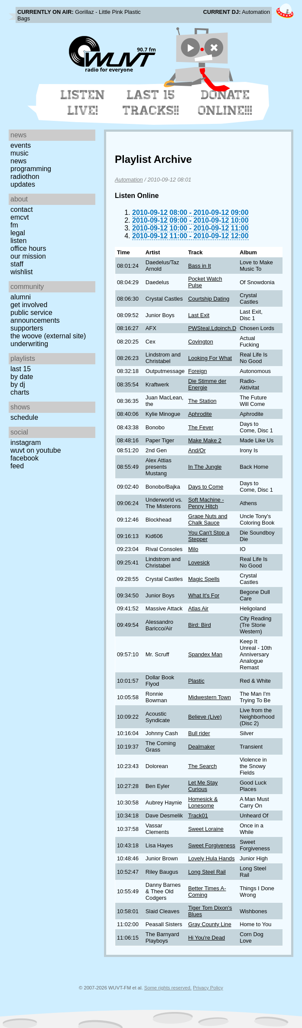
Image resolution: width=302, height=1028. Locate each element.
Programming (30, 168)
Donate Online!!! (225, 102)
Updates (22, 184)
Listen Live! (83, 102)
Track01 (198, 815)
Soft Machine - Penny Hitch (206, 502)
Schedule (24, 417)
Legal (17, 233)
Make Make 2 (204, 440)
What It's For (203, 595)
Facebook (24, 458)
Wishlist (21, 272)
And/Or (197, 450)
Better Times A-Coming (207, 891)
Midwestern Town (209, 697)
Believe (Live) (205, 716)
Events (20, 145)
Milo (193, 549)
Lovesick (199, 562)
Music (19, 153)
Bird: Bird (199, 625)
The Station (202, 401)
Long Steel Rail (207, 872)
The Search (202, 766)
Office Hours (28, 248)
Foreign (197, 371)
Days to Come (205, 486)
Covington (200, 341)
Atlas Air (198, 608)
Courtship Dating (208, 298)
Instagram (25, 442)
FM (14, 225)
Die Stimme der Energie (207, 384)
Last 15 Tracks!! (151, 102)
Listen (18, 240)
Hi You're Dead (206, 937)
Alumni (20, 297)
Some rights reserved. (168, 987)
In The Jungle (204, 467)
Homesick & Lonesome (203, 802)
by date (21, 376)
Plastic (196, 681)
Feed (17, 466)
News (18, 161)
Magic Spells (204, 579)
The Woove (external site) (48, 336)
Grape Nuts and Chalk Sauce (207, 519)
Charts (19, 392)
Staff (16, 264)
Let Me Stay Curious (203, 785)
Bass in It (199, 266)
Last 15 (20, 369)
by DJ (17, 384)
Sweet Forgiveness (211, 845)
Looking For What (210, 358)
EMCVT (19, 217)
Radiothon (24, 176)
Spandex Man (205, 654)
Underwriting (29, 343)
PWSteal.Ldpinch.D (212, 328)
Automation (129, 179)
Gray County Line (209, 924)
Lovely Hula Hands (211, 858)
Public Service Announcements (35, 316)
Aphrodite (200, 414)
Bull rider (199, 733)
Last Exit (198, 315)
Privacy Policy (208, 987)
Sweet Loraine (206, 829)
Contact (21, 209)
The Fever (200, 427)
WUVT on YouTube (35, 450)
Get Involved (28, 304)
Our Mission (28, 256)
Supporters (26, 328)
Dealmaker (201, 746)
